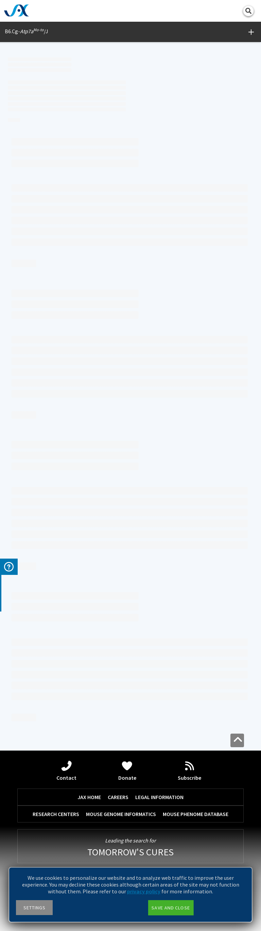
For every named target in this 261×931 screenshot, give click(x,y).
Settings (34, 908)
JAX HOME (89, 797)
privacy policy (143, 891)
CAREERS (118, 797)
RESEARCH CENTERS (56, 814)
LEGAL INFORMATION (159, 797)
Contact (66, 771)
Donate (127, 771)
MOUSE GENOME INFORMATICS (121, 814)
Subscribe (189, 771)
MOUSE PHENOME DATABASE (195, 814)
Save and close (170, 908)
